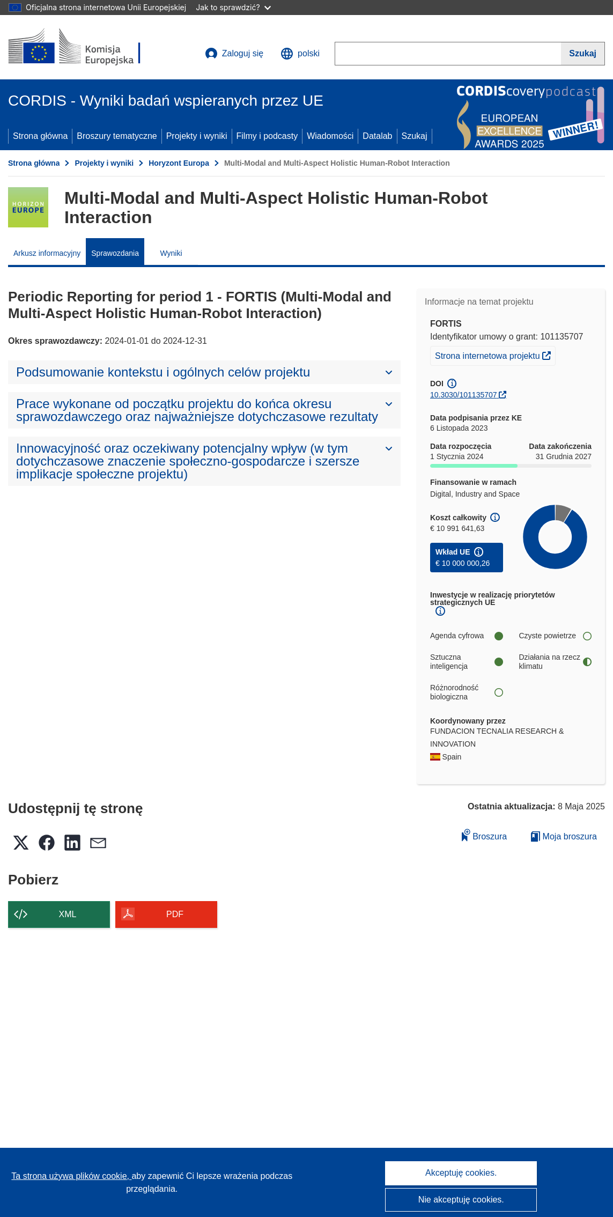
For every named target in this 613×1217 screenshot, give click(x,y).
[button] (300, 54)
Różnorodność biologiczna (466, 692)
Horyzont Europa (179, 163)
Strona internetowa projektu (495, 354)
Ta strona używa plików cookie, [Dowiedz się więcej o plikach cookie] (71, 1176)
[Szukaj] (583, 53)
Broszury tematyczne (117, 136)
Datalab (377, 136)
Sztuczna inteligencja (466, 662)
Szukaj (414, 136)
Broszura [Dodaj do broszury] (484, 835)
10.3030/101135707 (463, 394)
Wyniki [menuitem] (171, 253)
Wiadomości (330, 136)
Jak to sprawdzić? (233, 7)
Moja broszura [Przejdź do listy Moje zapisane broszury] (564, 836)
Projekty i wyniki (196, 136)
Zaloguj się (234, 53)
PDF (174, 914)
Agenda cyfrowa (466, 635)
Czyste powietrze (555, 635)
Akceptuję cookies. (461, 1172)
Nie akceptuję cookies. (461, 1199)
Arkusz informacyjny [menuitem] (46, 253)
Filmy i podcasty (267, 136)
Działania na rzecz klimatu (555, 662)
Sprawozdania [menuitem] (115, 253)
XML (68, 914)
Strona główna (40, 136)
